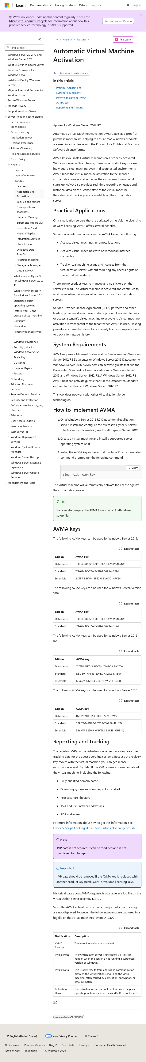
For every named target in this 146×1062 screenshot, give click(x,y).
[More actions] (138, 39)
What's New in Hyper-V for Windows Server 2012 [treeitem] (28, 293)
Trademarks (30, 1050)
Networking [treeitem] (20, 326)
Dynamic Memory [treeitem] (27, 217)
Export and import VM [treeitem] (30, 222)
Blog (51, 1045)
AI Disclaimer (12, 1045)
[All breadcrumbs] (56, 39)
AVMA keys (63, 102)
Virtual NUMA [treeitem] (25, 270)
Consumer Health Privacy (109, 1045)
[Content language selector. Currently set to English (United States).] (22, 1036)
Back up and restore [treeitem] (28, 201)
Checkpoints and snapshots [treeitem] (26, 209)
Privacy (83, 1045)
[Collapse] (39, 39)
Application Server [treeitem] (21, 137)
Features (81, 39)
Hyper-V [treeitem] (19, 170)
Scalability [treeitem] (19, 357)
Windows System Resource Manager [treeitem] (26, 449)
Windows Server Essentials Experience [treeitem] (26, 465)
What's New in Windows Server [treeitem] (26, 64)
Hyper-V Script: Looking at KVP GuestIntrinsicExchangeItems (93, 828)
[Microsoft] (7, 5)
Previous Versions (34, 1045)
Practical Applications (68, 87)
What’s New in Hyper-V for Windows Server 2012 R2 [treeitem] (28, 280)
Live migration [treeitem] (25, 244)
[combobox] (24, 47)
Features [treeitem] (22, 186)
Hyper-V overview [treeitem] (24, 175)
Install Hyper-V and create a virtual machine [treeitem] (28, 313)
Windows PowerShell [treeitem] (26, 341)
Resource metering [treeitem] (28, 259)
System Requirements (69, 92)
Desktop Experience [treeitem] (22, 143)
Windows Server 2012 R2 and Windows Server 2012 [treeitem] (25, 57)
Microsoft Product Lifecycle (28, 21)
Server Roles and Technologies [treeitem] (20, 124)
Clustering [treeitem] (19, 362)
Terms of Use (12, 1050)
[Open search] (128, 5)
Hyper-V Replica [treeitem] (26, 233)
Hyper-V (68, 39)
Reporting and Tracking (69, 107)
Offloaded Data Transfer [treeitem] (25, 252)
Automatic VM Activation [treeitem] (25, 194)
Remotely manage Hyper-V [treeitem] (29, 334)
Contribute (68, 1045)
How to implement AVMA (71, 97)
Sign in (137, 5)
